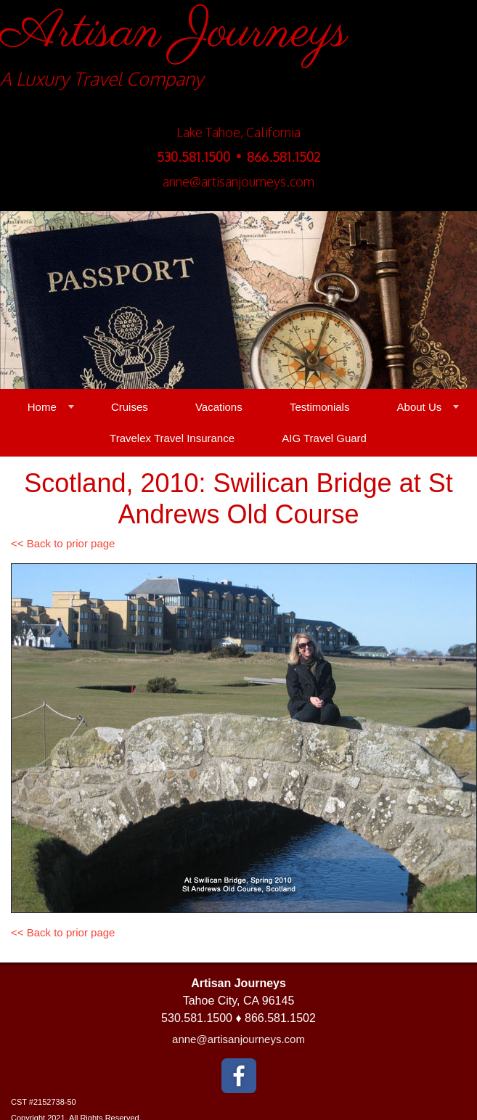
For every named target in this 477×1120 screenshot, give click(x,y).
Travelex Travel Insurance (172, 438)
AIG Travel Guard (324, 438)
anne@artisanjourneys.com (238, 1039)
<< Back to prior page (63, 543)
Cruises (129, 407)
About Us (419, 407)
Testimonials (320, 407)
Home (42, 407)
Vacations (218, 407)
